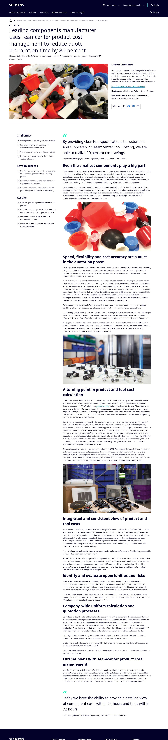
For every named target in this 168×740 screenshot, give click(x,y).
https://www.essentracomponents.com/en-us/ (128, 86)
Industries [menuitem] (44, 12)
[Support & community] (134, 5)
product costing (102, 406)
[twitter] (123, 106)
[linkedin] (133, 106)
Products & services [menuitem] (17, 12)
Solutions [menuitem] (33, 12)
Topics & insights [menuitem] (77, 12)
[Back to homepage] (10, 20)
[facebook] (128, 106)
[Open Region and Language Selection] (111, 5)
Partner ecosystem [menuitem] (59, 12)
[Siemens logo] (16, 5)
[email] (138, 106)
